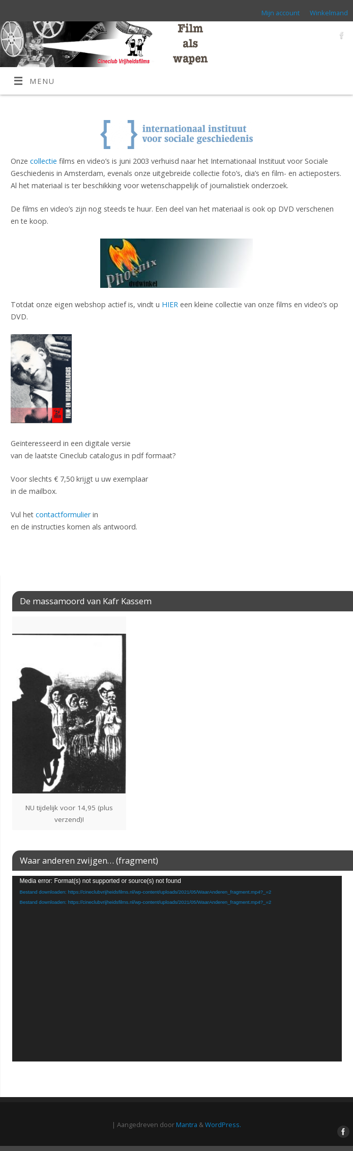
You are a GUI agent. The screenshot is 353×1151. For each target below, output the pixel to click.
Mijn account (280, 12)
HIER (170, 304)
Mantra (186, 1124)
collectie (43, 161)
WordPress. (223, 1124)
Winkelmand (329, 12)
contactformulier (63, 514)
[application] (177, 968)
